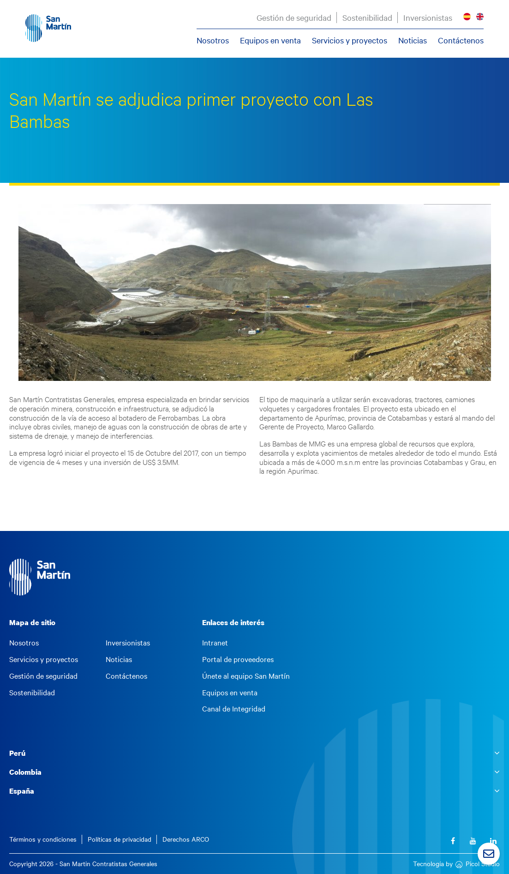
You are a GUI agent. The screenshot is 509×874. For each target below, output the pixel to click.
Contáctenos (461, 40)
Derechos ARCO (185, 839)
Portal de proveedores (238, 659)
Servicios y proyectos (349, 40)
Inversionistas (427, 17)
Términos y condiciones (43, 839)
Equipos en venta (270, 40)
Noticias (412, 40)
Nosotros (213, 40)
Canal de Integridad (233, 708)
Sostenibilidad (367, 17)
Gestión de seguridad (294, 17)
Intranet (215, 642)
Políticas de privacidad (119, 839)
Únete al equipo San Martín (246, 676)
